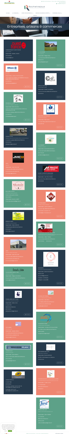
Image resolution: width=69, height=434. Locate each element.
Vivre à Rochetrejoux (27, 13)
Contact (35, 15)
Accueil (8, 13)
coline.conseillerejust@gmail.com (45, 422)
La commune (15, 13)
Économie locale (57, 13)
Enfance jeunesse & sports (43, 13)
